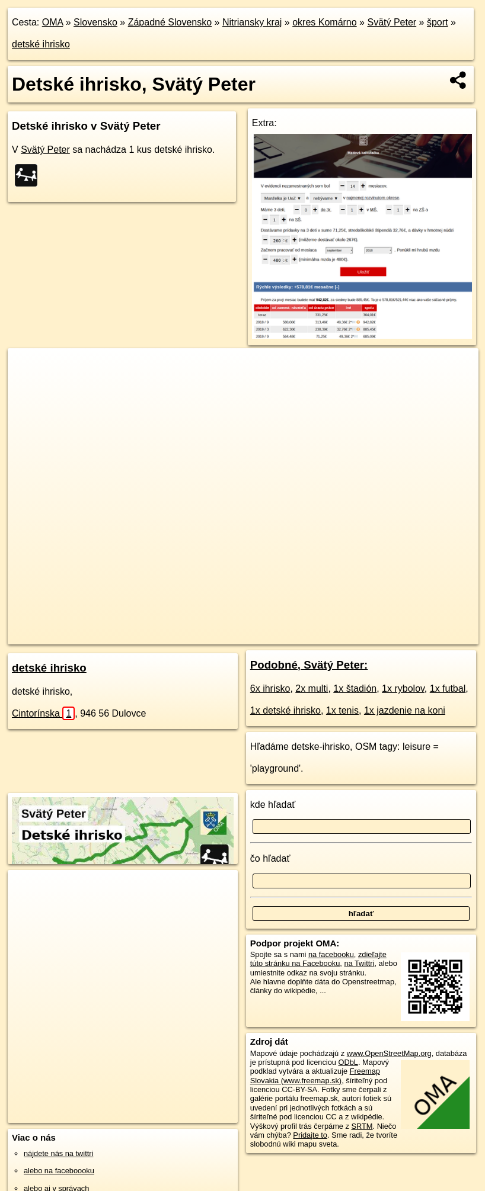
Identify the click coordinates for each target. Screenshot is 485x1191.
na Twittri (359, 963)
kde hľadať (273, 805)
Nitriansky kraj (252, 22)
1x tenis (342, 710)
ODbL (348, 1062)
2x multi (311, 688)
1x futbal (447, 688)
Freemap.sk (295, 634)
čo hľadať (270, 858)
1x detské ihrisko (285, 710)
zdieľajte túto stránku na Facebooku (318, 959)
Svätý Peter (391, 22)
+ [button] (28, 368)
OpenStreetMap (234, 634)
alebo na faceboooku (59, 1170)
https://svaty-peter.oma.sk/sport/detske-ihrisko (405, 634)
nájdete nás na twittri (58, 1153)
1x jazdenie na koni (404, 710)
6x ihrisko (270, 688)
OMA (52, 22)
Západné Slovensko (170, 22)
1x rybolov (403, 688)
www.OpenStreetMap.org (389, 1053)
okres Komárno (324, 22)
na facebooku (331, 954)
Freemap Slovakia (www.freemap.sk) (315, 1075)
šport (437, 22)
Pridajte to (310, 1135)
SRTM (361, 1126)
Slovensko (95, 22)
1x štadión (354, 688)
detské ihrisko (41, 44)
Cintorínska (43, 713)
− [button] (28, 387)
